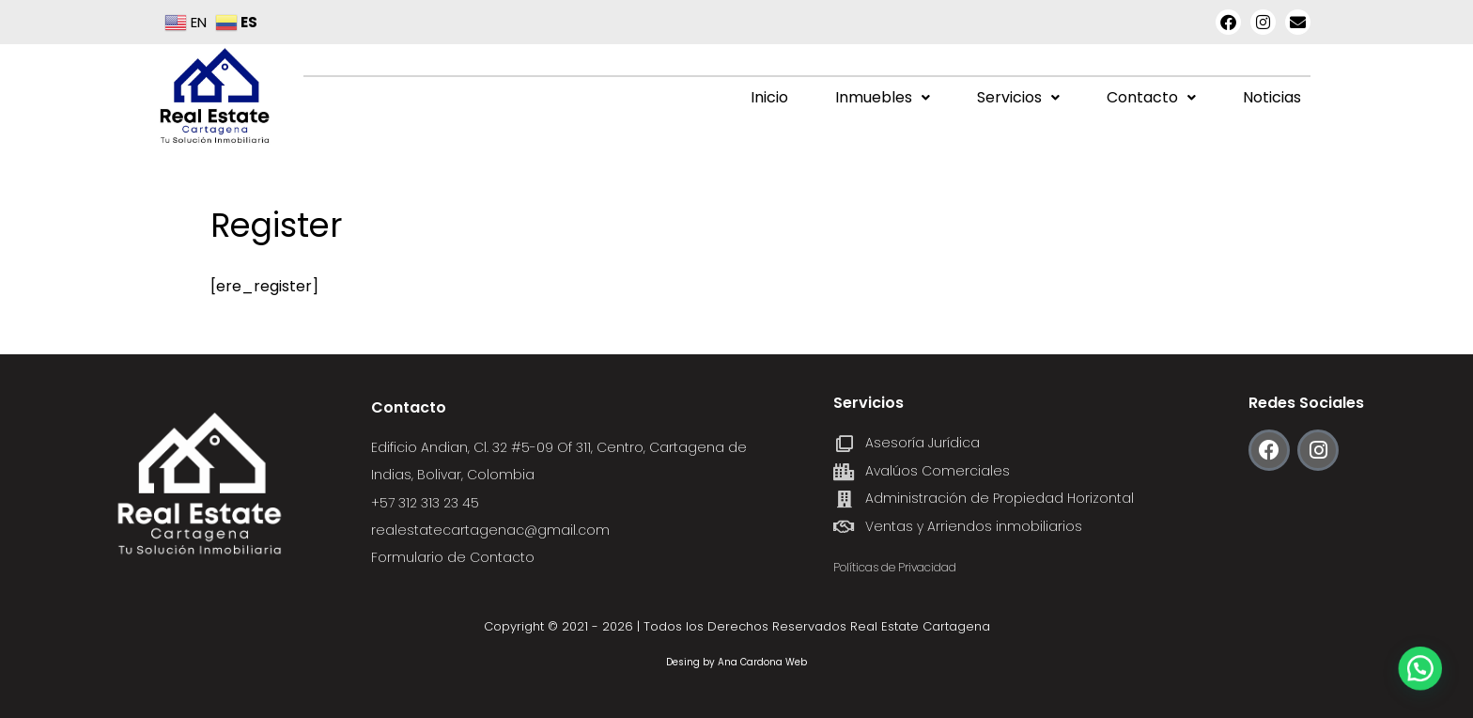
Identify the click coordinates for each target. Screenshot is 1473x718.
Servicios (1018, 97)
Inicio (769, 97)
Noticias (1272, 97)
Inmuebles (882, 97)
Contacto (1151, 97)
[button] (882, 97)
